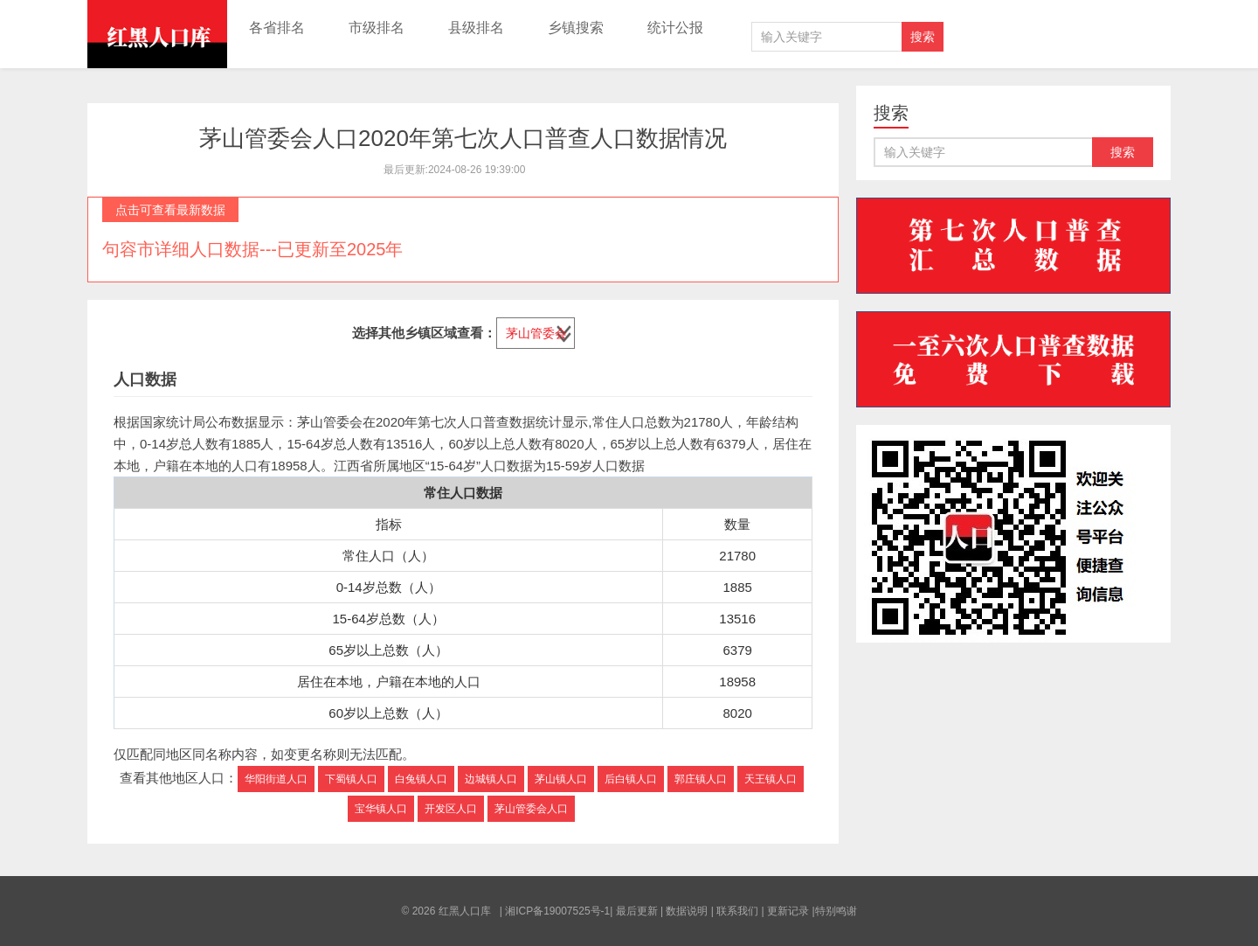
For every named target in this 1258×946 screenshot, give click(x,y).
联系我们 (737, 911)
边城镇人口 (491, 779)
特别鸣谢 (836, 911)
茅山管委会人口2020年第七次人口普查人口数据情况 (463, 138)
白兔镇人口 (421, 779)
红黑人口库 (157, 34)
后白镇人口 (631, 779)
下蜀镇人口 (351, 779)
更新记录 (788, 911)
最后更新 (637, 911)
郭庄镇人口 (700, 779)
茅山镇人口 (561, 779)
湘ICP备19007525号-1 (557, 911)
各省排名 (277, 27)
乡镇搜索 (576, 27)
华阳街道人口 (276, 779)
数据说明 (687, 911)
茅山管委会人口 (531, 809)
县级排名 (476, 27)
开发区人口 (451, 809)
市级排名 (376, 27)
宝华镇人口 (381, 809)
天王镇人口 (770, 779)
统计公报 (675, 27)
